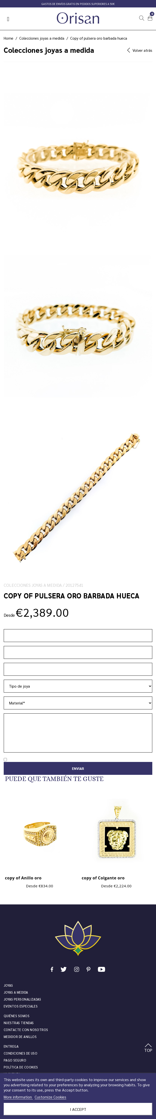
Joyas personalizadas (22, 999)
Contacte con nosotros (26, 1030)
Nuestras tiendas (19, 1023)
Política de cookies (21, 1067)
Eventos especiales (21, 1006)
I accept (78, 1109)
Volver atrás (139, 50)
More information (18, 1096)
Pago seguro (15, 1060)
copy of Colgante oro (103, 878)
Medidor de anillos (20, 1037)
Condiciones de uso (20, 1053)
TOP (148, 1048)
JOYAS (8, 985)
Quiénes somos (16, 1016)
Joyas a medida (16, 992)
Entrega (11, 1046)
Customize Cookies (50, 1096)
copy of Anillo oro (23, 878)
